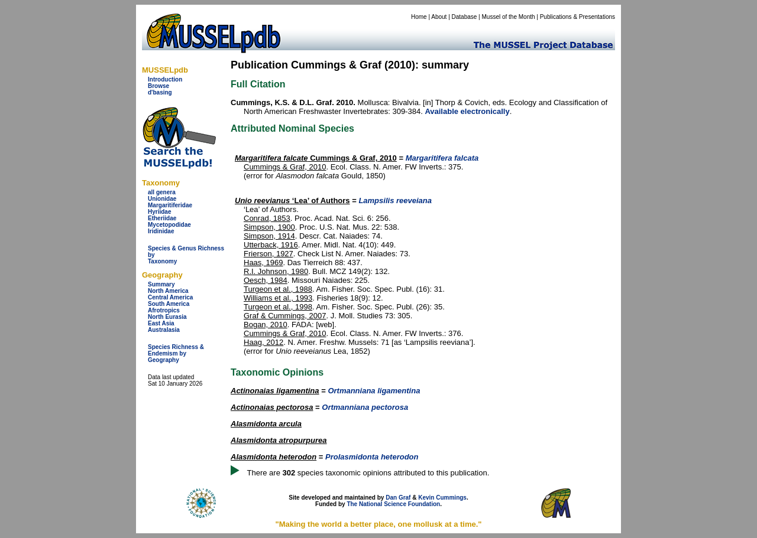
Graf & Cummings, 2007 (285, 315)
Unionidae (162, 198)
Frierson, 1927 (268, 253)
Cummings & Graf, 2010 (316, 158)
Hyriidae (159, 211)
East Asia (161, 323)
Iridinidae (161, 231)
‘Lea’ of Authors (292, 200)
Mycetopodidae (169, 224)
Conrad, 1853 (267, 218)
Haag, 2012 (263, 342)
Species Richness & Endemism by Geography (176, 353)
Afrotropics (164, 310)
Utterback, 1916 (271, 244)
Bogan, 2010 (265, 324)
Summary (161, 284)
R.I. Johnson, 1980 (276, 271)
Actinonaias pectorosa (272, 407)
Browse (158, 86)
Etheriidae (162, 218)
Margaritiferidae (170, 205)
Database (464, 17)
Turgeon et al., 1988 (278, 289)
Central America (170, 297)
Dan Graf (398, 497)
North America (168, 291)
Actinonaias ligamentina (275, 390)
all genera (162, 192)
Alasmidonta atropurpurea (279, 440)
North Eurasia (167, 317)
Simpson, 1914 (269, 235)
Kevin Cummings (442, 497)
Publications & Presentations (577, 17)
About (439, 17)
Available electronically (467, 111)
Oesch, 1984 (265, 280)
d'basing (160, 92)
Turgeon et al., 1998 (278, 306)
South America (168, 304)
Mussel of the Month (508, 17)
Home (419, 17)
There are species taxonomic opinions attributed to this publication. (368, 472)
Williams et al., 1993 (278, 298)
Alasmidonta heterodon (273, 456)
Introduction (165, 79)
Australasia (164, 330)
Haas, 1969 (263, 262)
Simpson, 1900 (269, 227)
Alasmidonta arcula (266, 423)
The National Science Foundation (393, 504)
